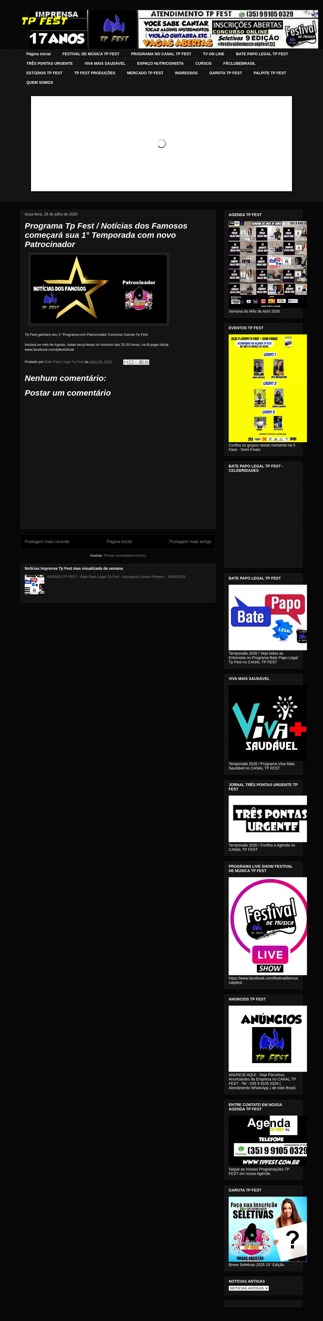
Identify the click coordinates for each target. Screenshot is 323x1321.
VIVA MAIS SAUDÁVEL (105, 63)
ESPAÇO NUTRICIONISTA (160, 63)
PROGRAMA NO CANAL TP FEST (161, 54)
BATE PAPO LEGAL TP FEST (262, 54)
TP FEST (43, 21)
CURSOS (203, 63)
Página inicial (38, 54)
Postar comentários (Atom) (125, 555)
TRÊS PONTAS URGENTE (49, 63)
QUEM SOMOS (39, 82)
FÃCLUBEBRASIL (239, 63)
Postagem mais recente (47, 541)
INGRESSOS (186, 73)
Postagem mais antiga (190, 541)
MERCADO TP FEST (145, 73)
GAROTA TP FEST (225, 73)
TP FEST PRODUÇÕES (94, 73)
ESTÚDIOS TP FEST (44, 73)
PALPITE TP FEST (270, 73)
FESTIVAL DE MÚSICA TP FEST (90, 54)
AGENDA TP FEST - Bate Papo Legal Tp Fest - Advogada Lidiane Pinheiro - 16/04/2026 (116, 577)
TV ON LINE (213, 54)
